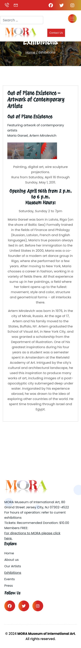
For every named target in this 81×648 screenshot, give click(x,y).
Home (9, 553)
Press (8, 585)
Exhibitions (12, 572)
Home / (31, 52)
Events (9, 579)
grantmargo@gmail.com (15, 5)
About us (11, 559)
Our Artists (12, 566)
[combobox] (21, 20)
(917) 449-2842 (6, 5)
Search (6, 12)
